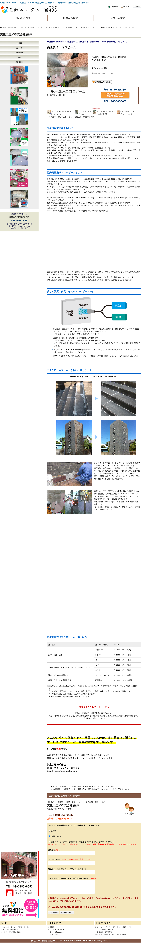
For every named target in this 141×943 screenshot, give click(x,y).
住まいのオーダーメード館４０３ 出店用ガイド (113, 927)
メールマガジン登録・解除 (11, 932)
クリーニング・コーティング (28, 27)
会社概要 (19, 43)
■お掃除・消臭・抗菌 (8, 27)
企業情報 (51, 927)
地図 (19, 57)
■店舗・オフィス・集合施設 (76, 27)
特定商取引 (19, 62)
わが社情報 (19, 53)
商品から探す (23, 18)
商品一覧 (19, 48)
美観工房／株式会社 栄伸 (16, 34)
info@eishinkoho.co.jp (66, 771)
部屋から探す (70, 18)
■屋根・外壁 (105, 27)
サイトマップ (6, 934)
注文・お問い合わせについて (11, 929)
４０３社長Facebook (55, 932)
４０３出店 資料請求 (103, 932)
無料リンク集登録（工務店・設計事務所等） (111, 934)
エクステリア (94, 27)
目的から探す (117, 18)
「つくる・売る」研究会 (104, 929)
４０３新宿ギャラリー (56, 929)
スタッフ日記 (53, 934)
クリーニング (59, 27)
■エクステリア (46, 27)
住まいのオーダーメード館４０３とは (15, 927)
